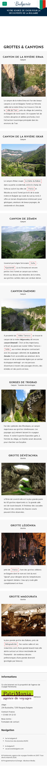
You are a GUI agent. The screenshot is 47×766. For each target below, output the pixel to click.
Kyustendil (9, 267)
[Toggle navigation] (4, 4)
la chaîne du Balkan (32, 181)
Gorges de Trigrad (23, 382)
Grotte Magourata (23, 597)
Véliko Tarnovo (24, 335)
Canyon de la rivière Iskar (23, 137)
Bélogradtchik (11, 644)
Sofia (33, 263)
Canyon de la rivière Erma (23, 57)
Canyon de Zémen (23, 219)
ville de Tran (12, 110)
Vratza (31, 188)
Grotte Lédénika (23, 525)
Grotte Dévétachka (23, 455)
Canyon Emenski (23, 291)
